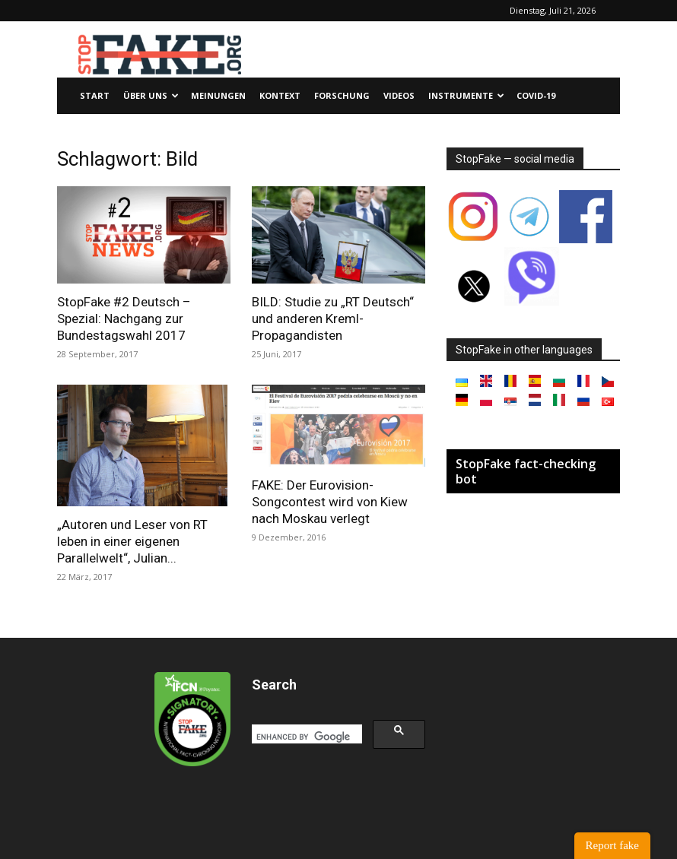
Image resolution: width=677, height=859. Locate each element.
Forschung (342, 95)
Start (95, 95)
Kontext (279, 95)
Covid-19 (535, 95)
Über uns (151, 95)
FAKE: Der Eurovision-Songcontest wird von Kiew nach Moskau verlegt (330, 501)
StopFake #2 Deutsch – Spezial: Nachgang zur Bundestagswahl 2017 (124, 318)
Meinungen (218, 95)
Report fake (612, 845)
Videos (399, 95)
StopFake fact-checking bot (526, 471)
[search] (305, 737)
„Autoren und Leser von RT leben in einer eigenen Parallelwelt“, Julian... (132, 541)
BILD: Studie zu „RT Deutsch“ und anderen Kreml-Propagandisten (333, 318)
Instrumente (466, 95)
